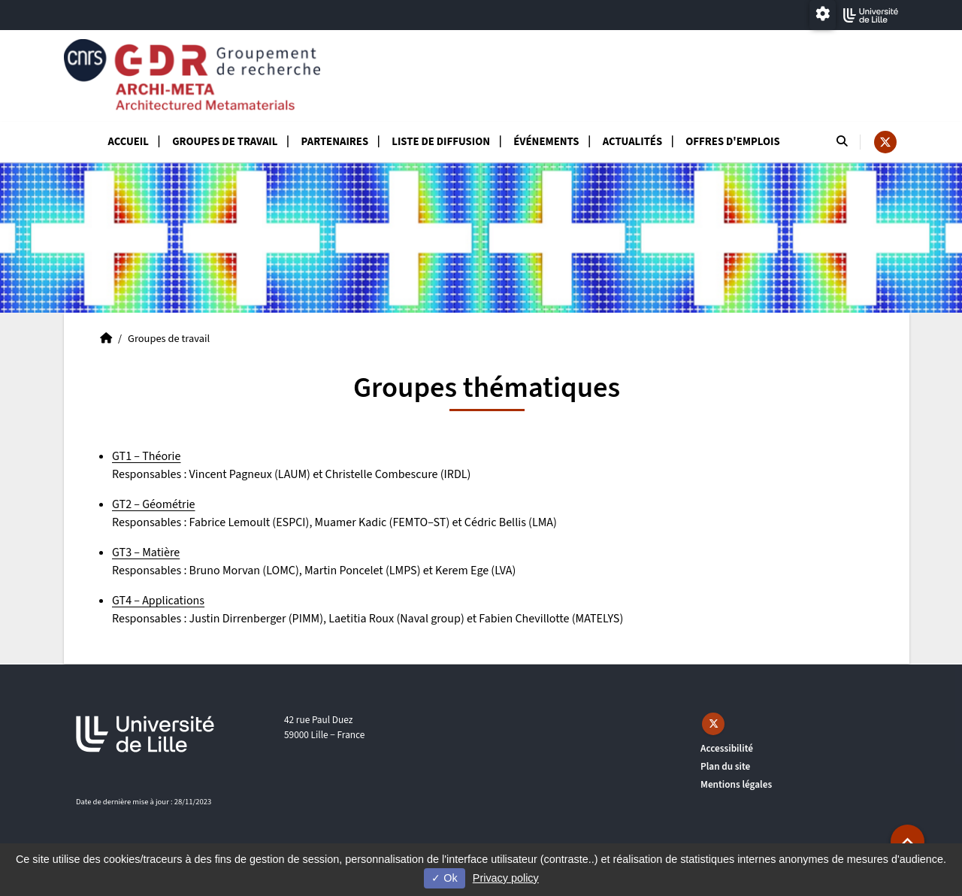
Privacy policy (506, 878)
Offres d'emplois (732, 142)
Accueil (128, 142)
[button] (907, 841)
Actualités (632, 142)
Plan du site (725, 766)
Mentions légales (736, 784)
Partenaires (335, 142)
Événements (546, 142)
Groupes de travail (224, 142)
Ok (444, 878)
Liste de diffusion (441, 142)
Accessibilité (726, 748)
